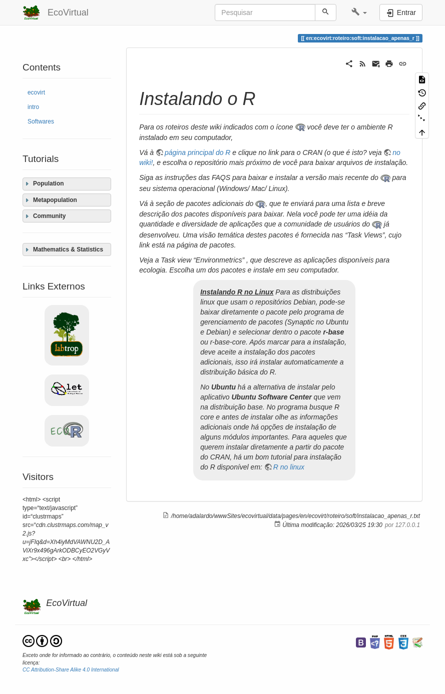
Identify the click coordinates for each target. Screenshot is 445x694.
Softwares (41, 121)
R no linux (288, 467)
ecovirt (36, 92)
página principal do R (198, 152)
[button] (359, 12)
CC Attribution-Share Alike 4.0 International (71, 669)
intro (33, 107)
